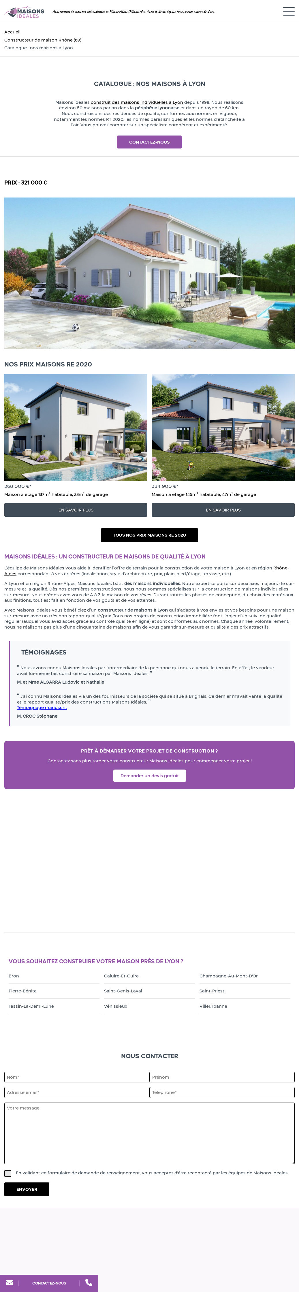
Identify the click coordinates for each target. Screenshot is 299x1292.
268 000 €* (17, 486)
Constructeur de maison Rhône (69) (42, 39)
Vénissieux (115, 1006)
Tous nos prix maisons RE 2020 (149, 535)
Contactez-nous (49, 1283)
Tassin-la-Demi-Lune (31, 1006)
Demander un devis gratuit (150, 775)
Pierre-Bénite (23, 990)
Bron (14, 975)
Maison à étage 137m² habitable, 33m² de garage (56, 494)
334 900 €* (165, 486)
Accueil (12, 31)
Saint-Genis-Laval (123, 990)
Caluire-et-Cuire (121, 975)
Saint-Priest (212, 990)
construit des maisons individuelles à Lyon (137, 102)
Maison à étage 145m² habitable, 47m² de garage (204, 494)
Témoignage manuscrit (42, 707)
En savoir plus (76, 509)
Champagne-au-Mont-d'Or (229, 975)
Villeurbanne (213, 1006)
